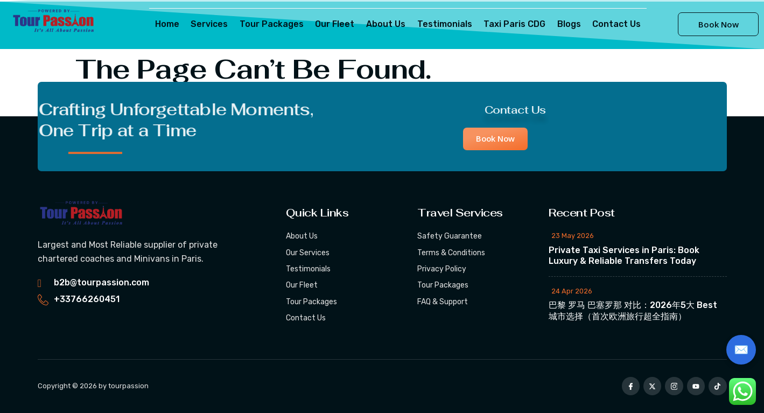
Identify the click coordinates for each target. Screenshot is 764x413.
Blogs (566, 24)
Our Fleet (335, 24)
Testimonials (443, 24)
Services (211, 24)
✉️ (741, 349)
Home (170, 24)
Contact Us (613, 24)
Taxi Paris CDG (513, 24)
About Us (385, 24)
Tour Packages (273, 24)
